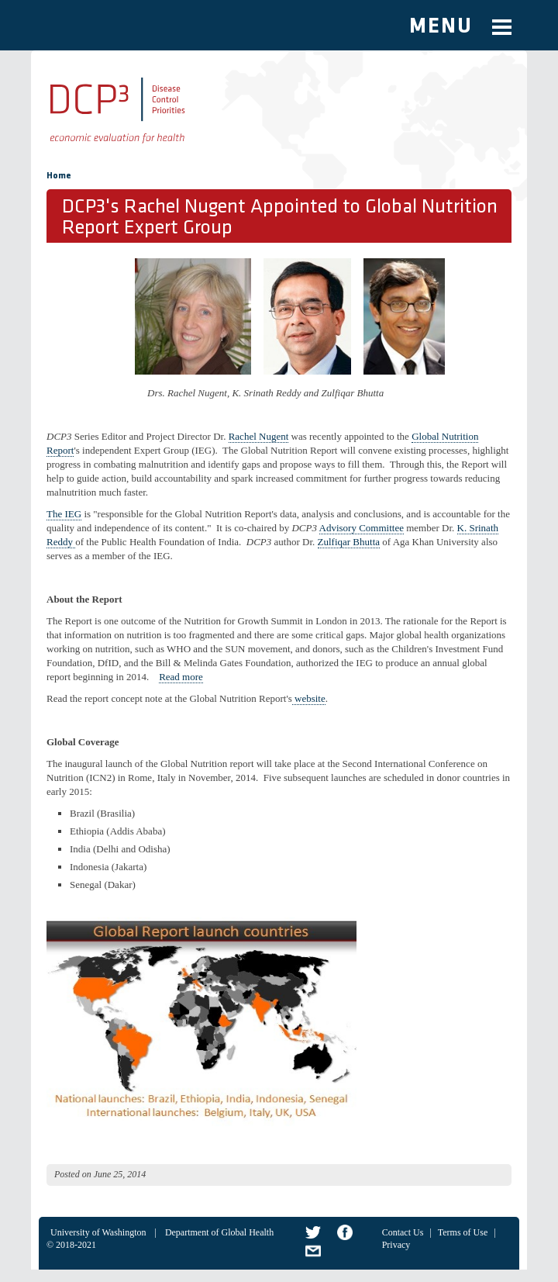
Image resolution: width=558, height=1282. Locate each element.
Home (58, 176)
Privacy (396, 1244)
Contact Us (403, 1232)
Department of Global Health (219, 1232)
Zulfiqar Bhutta (349, 542)
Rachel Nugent (259, 436)
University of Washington (98, 1232)
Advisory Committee (361, 528)
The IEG (63, 514)
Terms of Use (462, 1232)
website (309, 698)
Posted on (72, 1174)
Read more (181, 676)
